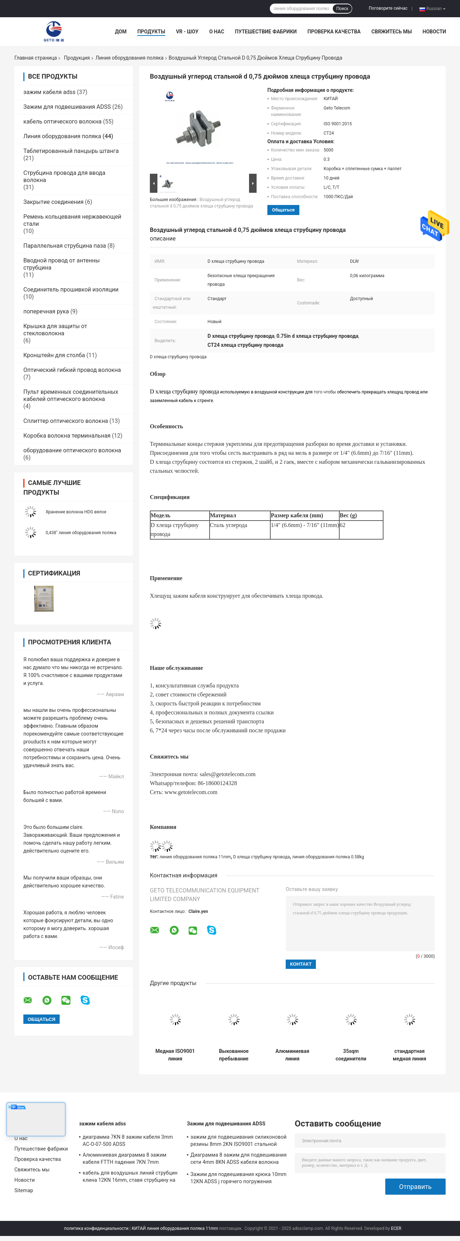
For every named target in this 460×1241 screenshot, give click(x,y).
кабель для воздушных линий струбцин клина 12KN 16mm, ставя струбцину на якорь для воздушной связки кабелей (130, 1177)
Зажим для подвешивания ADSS (67, 106)
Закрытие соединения (53, 202)
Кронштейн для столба (54, 355)
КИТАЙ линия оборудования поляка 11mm (175, 1228)
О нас (216, 31)
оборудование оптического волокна (72, 450)
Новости (434, 31)
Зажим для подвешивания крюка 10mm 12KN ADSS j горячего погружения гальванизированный (238, 1178)
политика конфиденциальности (96, 1228)
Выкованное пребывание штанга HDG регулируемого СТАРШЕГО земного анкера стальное (233, 1055)
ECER (396, 1228)
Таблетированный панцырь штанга (71, 151)
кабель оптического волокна (62, 121)
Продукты (151, 31)
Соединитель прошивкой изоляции (71, 289)
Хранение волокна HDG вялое (76, 511)
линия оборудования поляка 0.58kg (328, 856)
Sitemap (23, 1190)
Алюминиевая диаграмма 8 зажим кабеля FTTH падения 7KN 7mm (124, 1158)
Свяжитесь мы (391, 31)
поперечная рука (46, 311)
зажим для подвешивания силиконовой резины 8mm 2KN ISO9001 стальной (238, 1140)
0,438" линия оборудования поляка (81, 532)
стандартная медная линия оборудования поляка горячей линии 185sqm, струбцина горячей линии (409, 1055)
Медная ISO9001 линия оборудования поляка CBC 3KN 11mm (175, 1055)
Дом (120, 31)
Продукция (77, 58)
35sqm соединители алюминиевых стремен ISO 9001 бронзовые (351, 1055)
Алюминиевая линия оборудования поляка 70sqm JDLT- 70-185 (292, 1055)
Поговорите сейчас (388, 8)
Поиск (342, 8)
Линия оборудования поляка (130, 58)
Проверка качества (333, 31)
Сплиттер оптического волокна (65, 420)
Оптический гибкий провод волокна (72, 370)
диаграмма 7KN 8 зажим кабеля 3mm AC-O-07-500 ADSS (128, 1140)
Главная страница (35, 58)
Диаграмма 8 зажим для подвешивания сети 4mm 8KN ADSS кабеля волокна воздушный (238, 1159)
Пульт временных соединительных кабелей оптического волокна (70, 395)
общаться (283, 210)
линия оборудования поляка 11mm (195, 856)
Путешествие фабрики (266, 31)
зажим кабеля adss (49, 92)
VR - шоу (187, 31)
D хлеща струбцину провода (261, 856)
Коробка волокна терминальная (67, 435)
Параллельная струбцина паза (64, 245)
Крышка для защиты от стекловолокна (55, 330)
